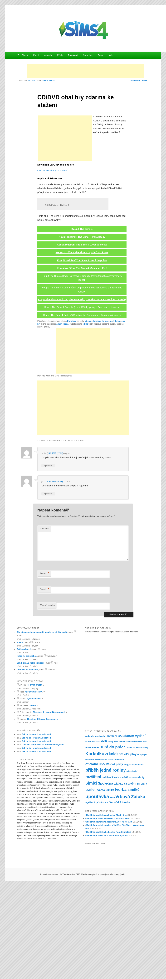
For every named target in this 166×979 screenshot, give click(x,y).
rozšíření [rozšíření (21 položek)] (93, 870)
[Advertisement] (85, 71)
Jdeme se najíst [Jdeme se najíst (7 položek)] (133, 841)
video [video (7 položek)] (112, 891)
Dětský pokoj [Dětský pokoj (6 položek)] (113, 835)
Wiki (111, 55)
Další (145, 81)
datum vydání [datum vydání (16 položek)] (134, 829)
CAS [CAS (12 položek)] (121, 829)
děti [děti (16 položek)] (104, 834)
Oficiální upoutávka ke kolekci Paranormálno (107, 912)
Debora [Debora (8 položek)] (89, 835)
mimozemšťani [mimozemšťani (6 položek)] (101, 853)
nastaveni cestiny (33, 785)
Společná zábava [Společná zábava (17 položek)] (111, 877)
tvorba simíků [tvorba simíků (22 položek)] (127, 883)
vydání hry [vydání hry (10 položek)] (91, 896)
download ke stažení (102, 414)
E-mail (44, 682)
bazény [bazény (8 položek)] (103, 829)
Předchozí (134, 81)
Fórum (101, 55)
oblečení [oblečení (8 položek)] (119, 853)
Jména (20, 735)
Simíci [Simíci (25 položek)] (91, 876)
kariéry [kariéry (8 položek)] (144, 841)
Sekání (32, 799)
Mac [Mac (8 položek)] (92, 853)
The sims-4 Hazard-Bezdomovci (49, 805)
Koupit (36, 55)
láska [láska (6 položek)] (87, 853)
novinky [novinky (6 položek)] (111, 853)
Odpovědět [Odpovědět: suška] (48, 559)
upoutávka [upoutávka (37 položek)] (97, 890)
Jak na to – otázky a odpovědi (37, 828)
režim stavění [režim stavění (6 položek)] (132, 864)
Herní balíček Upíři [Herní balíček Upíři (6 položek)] (139, 835)
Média (60, 55)
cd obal (88, 414)
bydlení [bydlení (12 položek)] (112, 829)
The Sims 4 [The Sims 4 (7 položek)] (142, 877)
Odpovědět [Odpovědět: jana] (48, 587)
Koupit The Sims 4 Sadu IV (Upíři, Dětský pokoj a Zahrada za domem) (82, 400)
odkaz (85, 417)
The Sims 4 (23, 55)
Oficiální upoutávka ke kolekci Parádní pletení (108, 925)
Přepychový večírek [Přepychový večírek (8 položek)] (134, 858)
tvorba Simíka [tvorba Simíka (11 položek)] (105, 883)
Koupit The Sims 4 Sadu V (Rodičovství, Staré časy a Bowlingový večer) (82, 408)
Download (73, 55)
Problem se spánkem (27, 763)
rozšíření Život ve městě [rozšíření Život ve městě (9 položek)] (115, 870)
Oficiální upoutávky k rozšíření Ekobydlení (106, 929)
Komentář (44, 622)
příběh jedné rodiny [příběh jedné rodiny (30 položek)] (105, 863)
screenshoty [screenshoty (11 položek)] (137, 870)
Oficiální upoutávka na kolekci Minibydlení (43, 838)
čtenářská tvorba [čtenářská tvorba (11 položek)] (119, 895)
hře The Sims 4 (66, 968)
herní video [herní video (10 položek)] (92, 840)
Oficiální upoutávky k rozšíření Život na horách (108, 915)
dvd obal (116, 414)
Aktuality (48, 55)
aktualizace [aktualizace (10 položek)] (92, 829)
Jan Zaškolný (113, 968)
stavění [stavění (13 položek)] (131, 877)
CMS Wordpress (83, 968)
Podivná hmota (34, 778)
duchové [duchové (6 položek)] (97, 835)
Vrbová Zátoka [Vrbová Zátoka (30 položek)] (130, 890)
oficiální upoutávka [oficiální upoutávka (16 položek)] (100, 857)
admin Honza (49, 81)
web (122, 968)
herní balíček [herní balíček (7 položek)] (125, 835)
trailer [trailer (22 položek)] (90, 883)
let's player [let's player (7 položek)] (142, 848)
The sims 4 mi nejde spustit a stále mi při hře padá (42, 725)
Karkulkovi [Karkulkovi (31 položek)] (96, 847)
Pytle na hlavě (24, 742)
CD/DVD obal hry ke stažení (52, 170)
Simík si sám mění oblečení (30, 756)
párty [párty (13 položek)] (119, 857)
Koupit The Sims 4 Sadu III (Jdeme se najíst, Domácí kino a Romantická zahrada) (82, 392)
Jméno (44, 666)
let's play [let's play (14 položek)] (130, 847)
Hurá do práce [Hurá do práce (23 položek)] (112, 840)
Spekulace (88, 55)
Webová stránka (47, 698)
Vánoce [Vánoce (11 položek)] (103, 895)
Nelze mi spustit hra (27, 749)
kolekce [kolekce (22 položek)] (116, 847)
